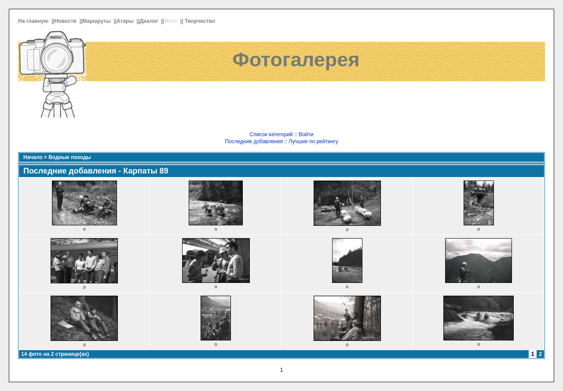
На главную (34, 21)
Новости (66, 21)
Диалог (149, 21)
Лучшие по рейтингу (313, 141)
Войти (306, 134)
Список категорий (270, 134)
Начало (32, 157)
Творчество (200, 21)
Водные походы (69, 157)
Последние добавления (254, 141)
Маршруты (97, 21)
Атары (126, 21)
